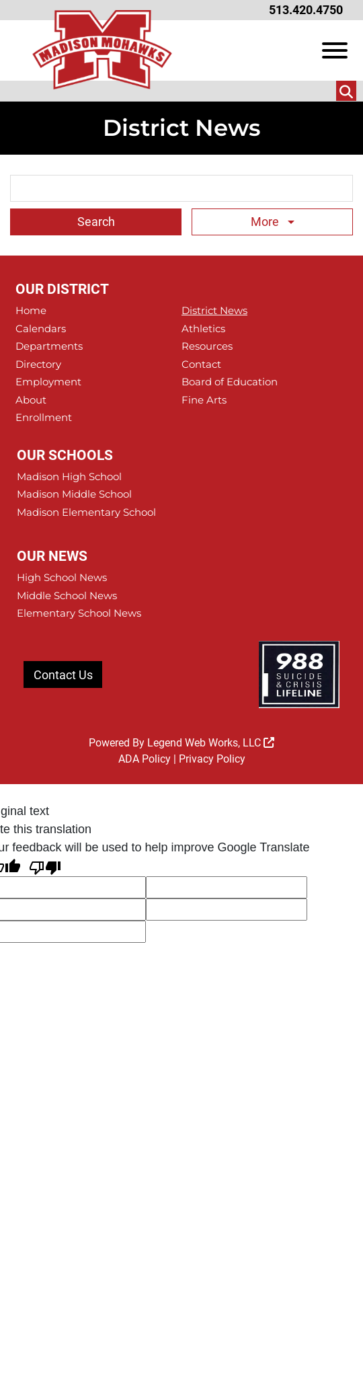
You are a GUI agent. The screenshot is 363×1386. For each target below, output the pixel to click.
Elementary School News (79, 613)
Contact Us (63, 675)
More (266, 222)
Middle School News (67, 595)
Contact (201, 364)
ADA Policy (144, 759)
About (30, 399)
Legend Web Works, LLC (210, 742)
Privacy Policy (212, 759)
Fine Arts (204, 399)
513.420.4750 (306, 10)
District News (214, 310)
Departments (49, 346)
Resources (207, 346)
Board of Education (230, 381)
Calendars (40, 328)
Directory (38, 364)
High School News (62, 577)
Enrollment (43, 417)
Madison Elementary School (86, 512)
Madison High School (69, 476)
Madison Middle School (74, 494)
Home (30, 310)
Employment (48, 381)
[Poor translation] (45, 866)
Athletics (203, 328)
